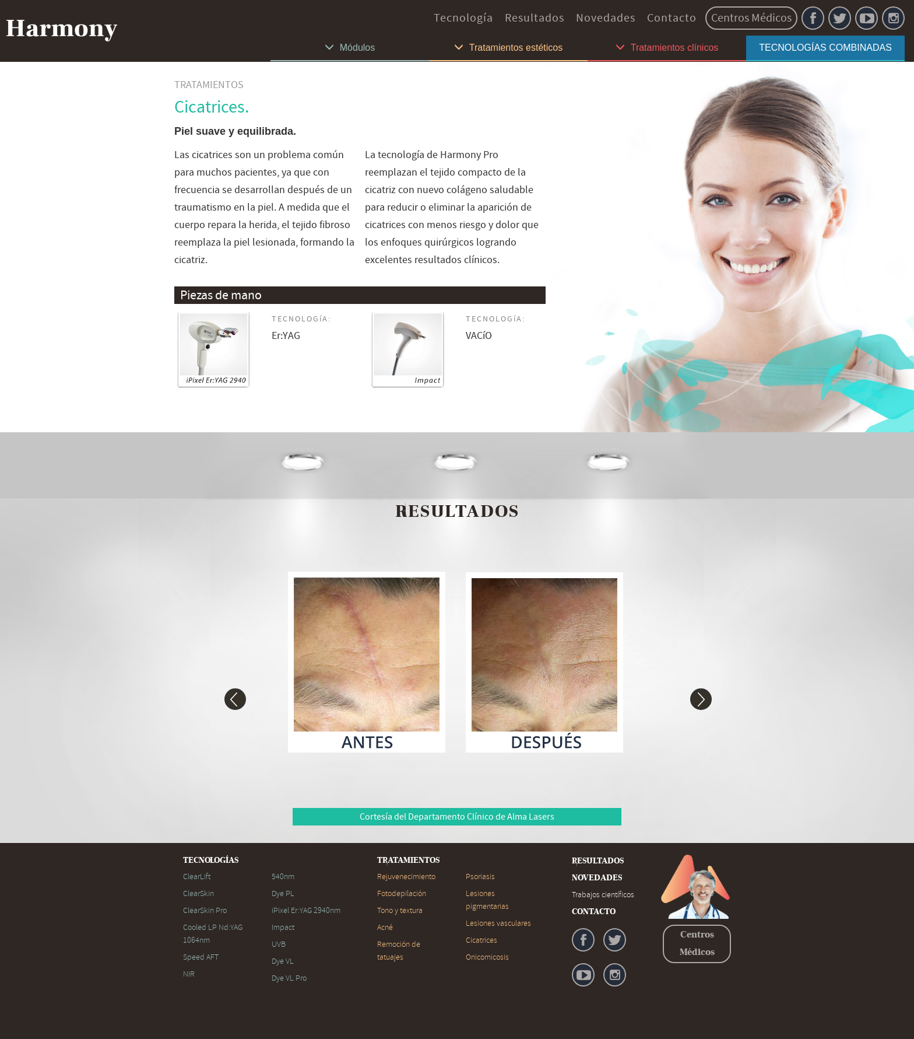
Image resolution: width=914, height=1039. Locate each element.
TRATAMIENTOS (408, 860)
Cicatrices (481, 940)
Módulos (350, 48)
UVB (279, 944)
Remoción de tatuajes (398, 950)
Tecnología (463, 18)
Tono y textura (400, 910)
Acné (385, 927)
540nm (283, 876)
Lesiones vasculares (498, 923)
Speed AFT (201, 957)
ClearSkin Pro (205, 910)
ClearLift (196, 876)
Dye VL (283, 961)
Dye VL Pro (289, 978)
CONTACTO (594, 912)
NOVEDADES (597, 878)
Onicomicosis (487, 957)
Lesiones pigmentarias (487, 899)
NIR (189, 974)
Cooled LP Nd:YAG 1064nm (212, 933)
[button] (224, 694)
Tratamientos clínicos (667, 48)
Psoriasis (480, 876)
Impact (283, 927)
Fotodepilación (401, 893)
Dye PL (283, 893)
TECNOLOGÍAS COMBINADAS (825, 48)
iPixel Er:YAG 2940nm (306, 910)
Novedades (605, 18)
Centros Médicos (751, 18)
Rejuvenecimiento (406, 876)
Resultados (534, 18)
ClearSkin (198, 893)
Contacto (672, 18)
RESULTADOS (598, 861)
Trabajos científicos (603, 895)
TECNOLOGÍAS (210, 860)
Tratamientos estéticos (508, 48)
